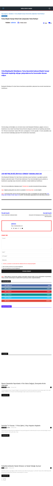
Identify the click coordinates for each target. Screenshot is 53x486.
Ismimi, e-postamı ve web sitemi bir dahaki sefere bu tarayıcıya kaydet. (19, 263)
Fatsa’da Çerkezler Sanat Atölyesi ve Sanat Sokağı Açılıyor (21, 466)
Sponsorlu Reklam (6, 306)
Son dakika (4, 387)
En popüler (4, 353)
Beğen (49, 285)
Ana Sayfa (4, 13)
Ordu (3, 467)
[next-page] (5, 479)
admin (13, 23)
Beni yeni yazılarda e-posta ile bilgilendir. (11, 268)
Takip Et (49, 288)
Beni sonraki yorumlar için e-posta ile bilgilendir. (13, 266)
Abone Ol (48, 300)
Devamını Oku (5, 395)
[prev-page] (2, 479)
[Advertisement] (26, 3)
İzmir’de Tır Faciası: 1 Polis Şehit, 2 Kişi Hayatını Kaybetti (20, 425)
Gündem (11, 13)
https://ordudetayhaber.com (17, 225)
